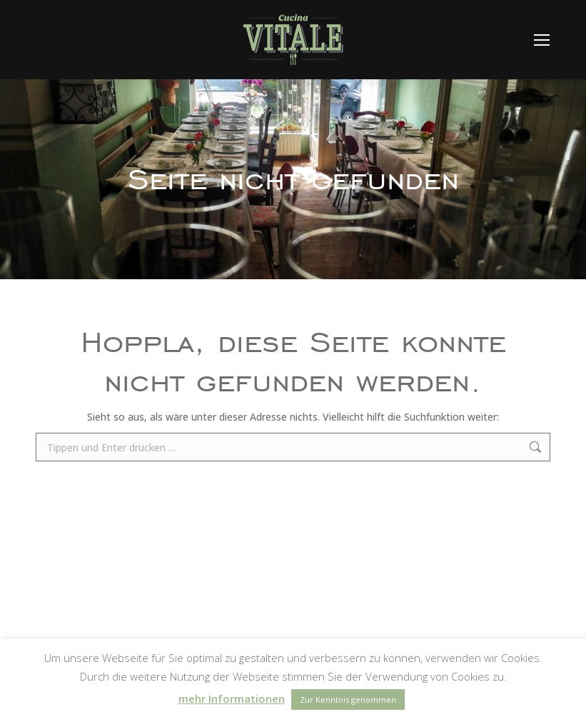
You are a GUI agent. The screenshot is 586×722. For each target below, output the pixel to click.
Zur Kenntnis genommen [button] (348, 699)
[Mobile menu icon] (541, 40)
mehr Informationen (231, 698)
